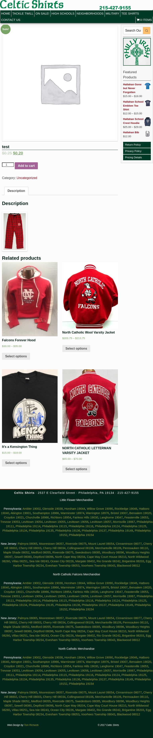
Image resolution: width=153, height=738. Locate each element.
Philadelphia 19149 (120, 530)
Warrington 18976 (97, 513)
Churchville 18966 (37, 517)
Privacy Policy (133, 151)
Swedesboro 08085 (87, 552)
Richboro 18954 (61, 517)
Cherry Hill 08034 (54, 548)
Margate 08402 (85, 561)
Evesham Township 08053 (62, 565)
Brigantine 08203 (133, 561)
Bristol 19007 (119, 513)
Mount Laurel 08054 (101, 543)
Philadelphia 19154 (81, 535)
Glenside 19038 (52, 508)
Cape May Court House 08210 (106, 556)
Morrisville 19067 (124, 521)
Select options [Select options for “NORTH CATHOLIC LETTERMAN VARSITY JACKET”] (76, 469)
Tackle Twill (22, 13)
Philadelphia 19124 (107, 526)
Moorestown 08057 (51, 543)
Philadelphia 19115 (54, 526)
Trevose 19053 (10, 521)
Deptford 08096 (43, 556)
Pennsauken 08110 (135, 548)
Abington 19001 (21, 513)
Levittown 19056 (77, 521)
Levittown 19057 (100, 521)
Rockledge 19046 (126, 508)
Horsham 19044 (74, 508)
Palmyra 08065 (27, 543)
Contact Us (10, 19)
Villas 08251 (20, 561)
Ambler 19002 (32, 508)
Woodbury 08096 (113, 552)
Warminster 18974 (72, 513)
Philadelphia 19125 (134, 526)
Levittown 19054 (32, 521)
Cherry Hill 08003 (30, 548)
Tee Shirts (130, 13)
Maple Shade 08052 (16, 552)
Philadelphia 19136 (67, 530)
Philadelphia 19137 (94, 530)
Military (112, 13)
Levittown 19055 (55, 521)
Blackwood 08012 (128, 565)
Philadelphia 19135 (41, 530)
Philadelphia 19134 (14, 530)
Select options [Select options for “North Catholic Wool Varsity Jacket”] (76, 348)
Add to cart (26, 165)
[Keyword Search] (133, 30)
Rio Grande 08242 (109, 561)
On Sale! (42, 13)
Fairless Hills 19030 (85, 517)
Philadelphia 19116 (81, 526)
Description (16, 191)
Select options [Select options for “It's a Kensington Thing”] (16, 463)
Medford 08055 (41, 552)
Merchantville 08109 (108, 548)
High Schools (63, 13)
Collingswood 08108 (80, 548)
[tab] (16, 191)
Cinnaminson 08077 (129, 543)
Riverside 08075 (76, 543)
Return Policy (133, 144)
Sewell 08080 (23, 556)
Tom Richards (31, 725)
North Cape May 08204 (70, 556)
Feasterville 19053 (136, 517)
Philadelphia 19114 (28, 526)
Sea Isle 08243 (39, 561)
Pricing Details (133, 157)
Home (5, 13)
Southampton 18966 (46, 513)
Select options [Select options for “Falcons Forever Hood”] (16, 356)
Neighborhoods (90, 13)
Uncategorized (27, 178)
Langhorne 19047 (111, 517)
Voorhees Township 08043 (98, 565)
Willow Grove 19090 (100, 508)
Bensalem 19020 (140, 513)
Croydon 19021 (14, 517)
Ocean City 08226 (62, 561)
